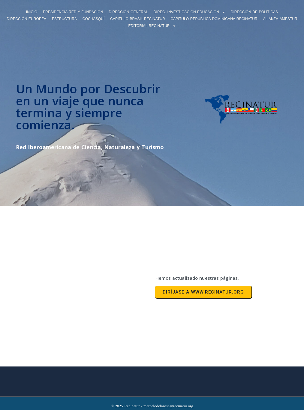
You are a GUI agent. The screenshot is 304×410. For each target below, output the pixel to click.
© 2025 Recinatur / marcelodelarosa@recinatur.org (152, 406)
